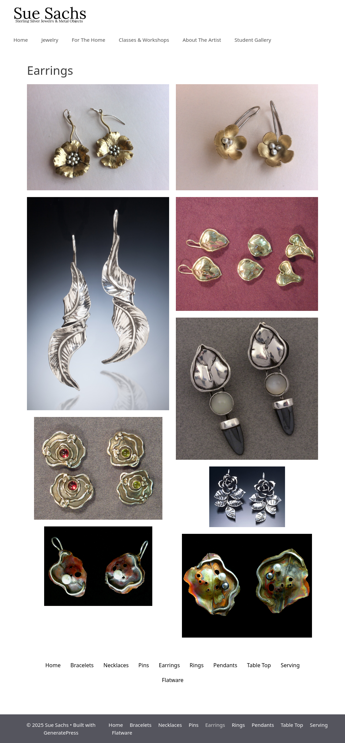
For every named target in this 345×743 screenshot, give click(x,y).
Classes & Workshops (144, 39)
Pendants (225, 665)
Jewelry (49, 39)
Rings (196, 665)
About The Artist (202, 39)
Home (20, 39)
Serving (290, 665)
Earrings (169, 665)
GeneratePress (61, 732)
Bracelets (82, 665)
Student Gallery (252, 39)
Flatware (172, 680)
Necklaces (116, 665)
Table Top (259, 665)
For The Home (88, 39)
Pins (143, 665)
